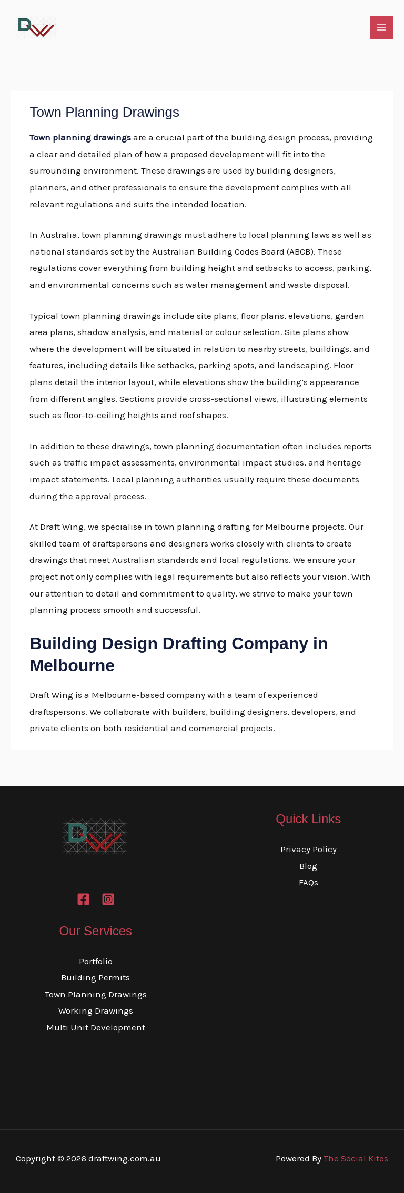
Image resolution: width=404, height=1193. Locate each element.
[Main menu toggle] (382, 28)
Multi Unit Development (95, 1027)
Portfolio (96, 961)
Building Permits (95, 977)
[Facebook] (83, 899)
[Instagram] (108, 899)
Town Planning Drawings (96, 994)
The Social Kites (356, 1158)
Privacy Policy (308, 849)
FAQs (308, 882)
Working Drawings (95, 1010)
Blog (308, 866)
